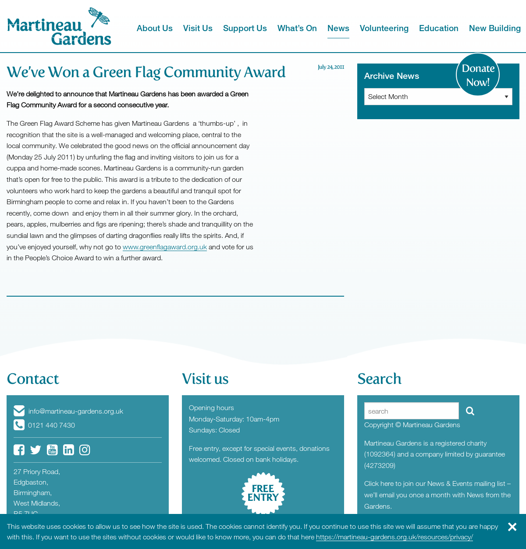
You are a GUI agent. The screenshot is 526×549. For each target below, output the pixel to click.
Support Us (245, 28)
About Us (155, 28)
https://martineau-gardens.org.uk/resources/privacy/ (394, 537)
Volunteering (384, 28)
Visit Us (198, 28)
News (338, 28)
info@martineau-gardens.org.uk (68, 411)
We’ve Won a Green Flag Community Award (146, 72)
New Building (495, 28)
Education (438, 28)
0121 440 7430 (44, 425)
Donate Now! (478, 75)
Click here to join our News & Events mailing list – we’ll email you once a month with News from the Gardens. (437, 494)
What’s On (297, 28)
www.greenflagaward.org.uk (165, 247)
